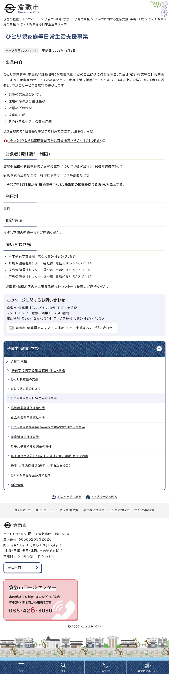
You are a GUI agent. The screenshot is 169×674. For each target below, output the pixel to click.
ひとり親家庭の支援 (25, 379)
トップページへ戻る (104, 496)
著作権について (93, 510)
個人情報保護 (69, 510)
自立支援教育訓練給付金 (28, 417)
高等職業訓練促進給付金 (28, 407)
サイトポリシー (45, 510)
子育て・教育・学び (57, 19)
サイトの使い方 (144, 510)
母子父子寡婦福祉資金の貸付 (31, 446)
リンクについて (119, 510)
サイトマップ (23, 510)
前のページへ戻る (69, 496)
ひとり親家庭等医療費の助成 (31, 475)
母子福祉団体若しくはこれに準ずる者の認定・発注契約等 (49, 456)
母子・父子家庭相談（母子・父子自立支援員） (40, 465)
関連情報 (17, 484)
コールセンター (105, 671)
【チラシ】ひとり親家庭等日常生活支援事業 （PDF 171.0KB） (56, 140)
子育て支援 (82, 19)
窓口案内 (14, 567)
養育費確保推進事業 (25, 436)
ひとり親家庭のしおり (25, 388)
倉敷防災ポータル (148, 671)
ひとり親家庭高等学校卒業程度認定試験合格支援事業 (48, 427)
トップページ (31, 19)
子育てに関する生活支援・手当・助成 (119, 19)
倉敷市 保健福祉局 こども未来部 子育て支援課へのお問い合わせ (64, 328)
